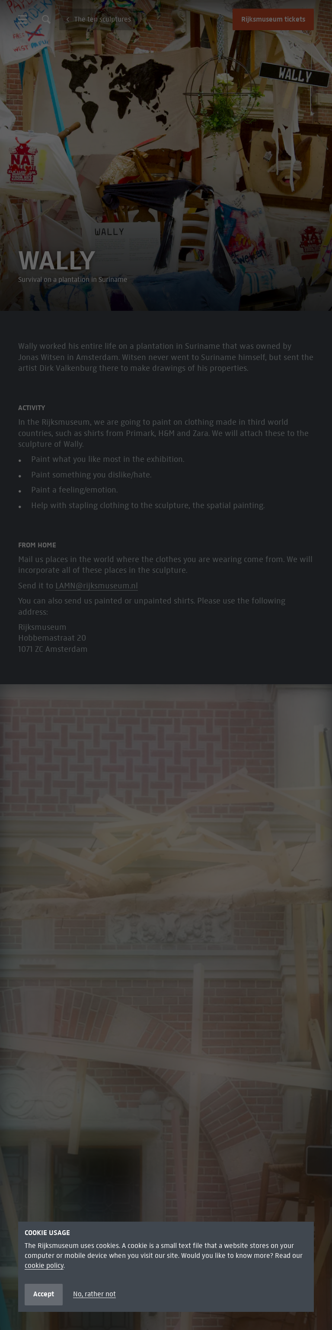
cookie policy (44, 1266)
